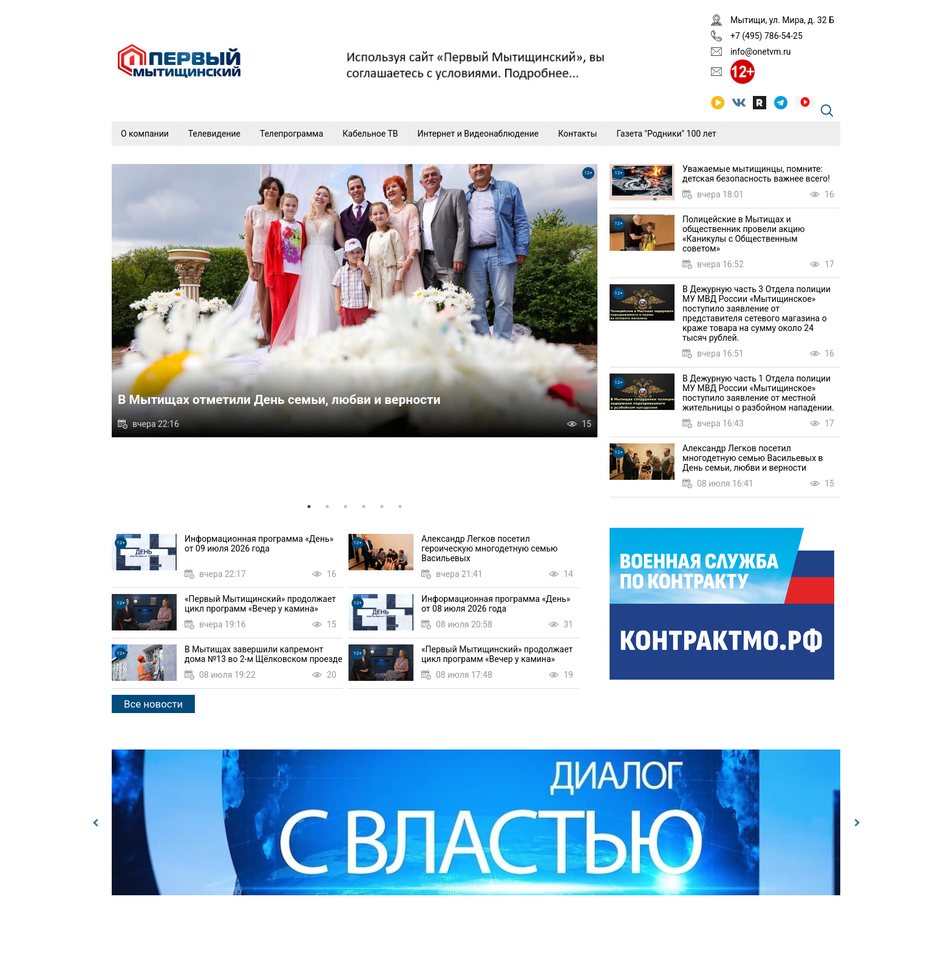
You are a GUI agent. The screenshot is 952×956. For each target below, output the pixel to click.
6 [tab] (400, 506)
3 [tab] (345, 506)
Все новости (153, 704)
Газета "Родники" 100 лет (666, 133)
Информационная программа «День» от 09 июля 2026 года (259, 543)
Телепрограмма (291, 133)
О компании (145, 133)
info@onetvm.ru (760, 51)
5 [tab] (382, 506)
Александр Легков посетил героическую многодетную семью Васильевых (489, 548)
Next (855, 822)
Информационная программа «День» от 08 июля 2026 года (495, 603)
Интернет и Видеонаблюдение (478, 133)
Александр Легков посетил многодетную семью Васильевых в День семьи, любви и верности (752, 458)
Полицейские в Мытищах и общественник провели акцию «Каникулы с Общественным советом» (743, 233)
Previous (96, 822)
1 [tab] (309, 506)
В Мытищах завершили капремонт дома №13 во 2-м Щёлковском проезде (263, 654)
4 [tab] (364, 506)
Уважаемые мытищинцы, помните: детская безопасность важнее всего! (756, 173)
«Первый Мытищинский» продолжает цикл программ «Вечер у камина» (260, 603)
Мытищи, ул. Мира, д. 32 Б (782, 20)
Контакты (577, 133)
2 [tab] (327, 506)
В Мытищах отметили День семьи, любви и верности (279, 399)
